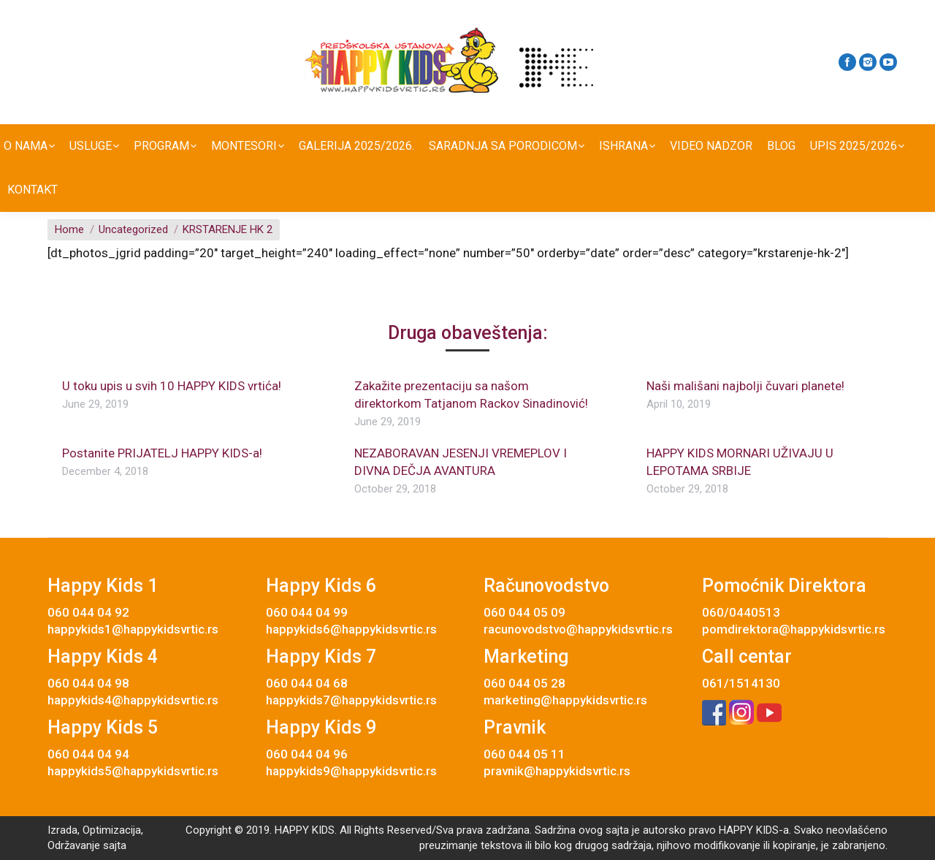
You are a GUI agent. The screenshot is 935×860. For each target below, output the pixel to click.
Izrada (62, 830)
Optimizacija (112, 830)
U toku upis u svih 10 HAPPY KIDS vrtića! (171, 385)
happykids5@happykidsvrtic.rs (132, 771)
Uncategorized (133, 229)
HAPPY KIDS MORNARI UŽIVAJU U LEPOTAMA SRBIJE (739, 462)
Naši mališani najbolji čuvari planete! (745, 385)
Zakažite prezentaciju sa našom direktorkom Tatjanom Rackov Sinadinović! (471, 394)
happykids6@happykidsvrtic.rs (351, 629)
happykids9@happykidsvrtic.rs (351, 771)
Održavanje (73, 845)
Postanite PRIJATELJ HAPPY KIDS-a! (162, 453)
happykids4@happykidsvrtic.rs (132, 700)
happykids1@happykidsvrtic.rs (132, 629)
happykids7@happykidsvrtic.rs (351, 700)
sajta (114, 845)
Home (69, 229)
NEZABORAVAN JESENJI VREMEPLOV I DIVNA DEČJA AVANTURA (460, 462)
